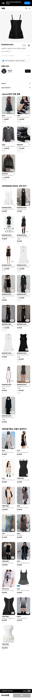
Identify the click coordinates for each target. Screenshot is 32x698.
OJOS (18, 450)
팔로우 (28, 71)
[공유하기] (28, 45)
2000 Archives (5, 589)
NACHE (19, 616)
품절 (21, 695)
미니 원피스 (11, 55)
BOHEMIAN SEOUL (7, 44)
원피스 (6, 55)
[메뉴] (29, 8)
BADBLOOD (20, 144)
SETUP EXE (5, 173)
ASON (3, 115)
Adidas (3, 144)
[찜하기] (24, 45)
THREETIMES (20, 478)
